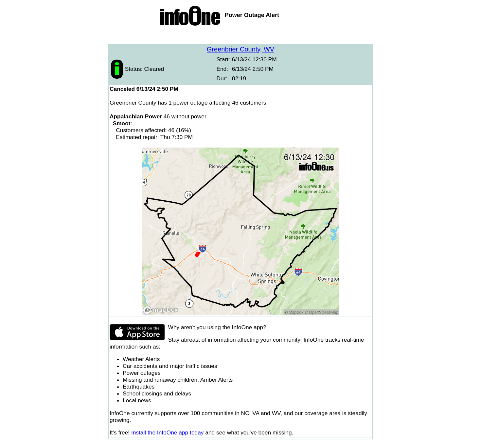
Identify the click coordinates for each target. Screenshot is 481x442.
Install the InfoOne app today (167, 432)
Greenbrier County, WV (240, 49)
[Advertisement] (240, 36)
